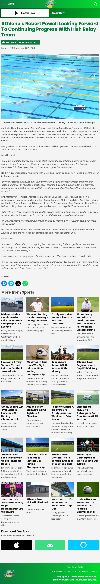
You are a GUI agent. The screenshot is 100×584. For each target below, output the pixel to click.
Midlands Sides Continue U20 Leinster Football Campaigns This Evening (12, 312)
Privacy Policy (70, 571)
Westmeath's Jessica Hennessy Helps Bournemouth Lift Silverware (12, 497)
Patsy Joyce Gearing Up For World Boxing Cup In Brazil (88, 451)
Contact (94, 571)
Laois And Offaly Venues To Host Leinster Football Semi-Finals (12, 359)
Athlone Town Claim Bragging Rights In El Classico (37, 404)
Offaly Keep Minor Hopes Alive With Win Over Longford (62, 311)
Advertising (57, 571)
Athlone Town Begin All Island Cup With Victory (88, 357)
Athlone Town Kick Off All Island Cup (37, 494)
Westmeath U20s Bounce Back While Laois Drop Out (62, 496)
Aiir (94, 579)
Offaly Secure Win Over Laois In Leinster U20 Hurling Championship (12, 405)
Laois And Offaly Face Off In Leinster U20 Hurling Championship (37, 453)
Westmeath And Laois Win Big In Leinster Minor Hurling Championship (37, 360)
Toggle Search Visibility (96, 4)
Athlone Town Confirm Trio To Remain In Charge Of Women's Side (62, 451)
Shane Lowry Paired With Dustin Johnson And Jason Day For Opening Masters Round (88, 314)
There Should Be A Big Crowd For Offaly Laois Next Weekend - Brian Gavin (62, 405)
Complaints (83, 571)
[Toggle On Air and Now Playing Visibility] (75, 13)
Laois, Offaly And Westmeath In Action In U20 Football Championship (88, 497)
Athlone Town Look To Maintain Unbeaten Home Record (12, 451)
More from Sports (30, 42)
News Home (10, 42)
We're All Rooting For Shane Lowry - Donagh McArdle (37, 309)
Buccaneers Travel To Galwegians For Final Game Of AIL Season (88, 405)
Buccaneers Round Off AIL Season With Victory (62, 359)
